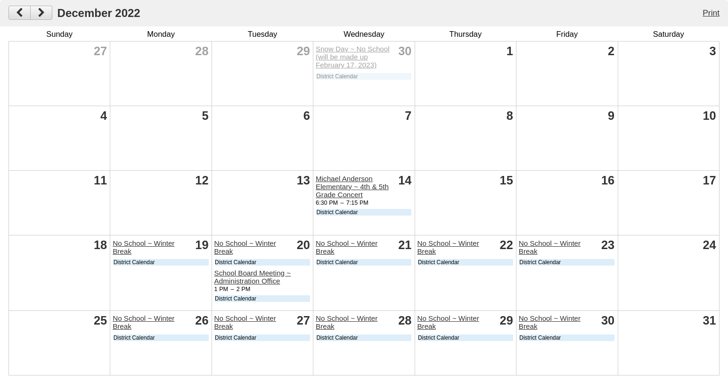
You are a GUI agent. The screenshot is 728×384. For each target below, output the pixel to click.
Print (711, 12)
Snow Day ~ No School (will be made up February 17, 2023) (353, 57)
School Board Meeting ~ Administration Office (252, 277)
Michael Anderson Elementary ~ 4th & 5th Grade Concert (352, 187)
